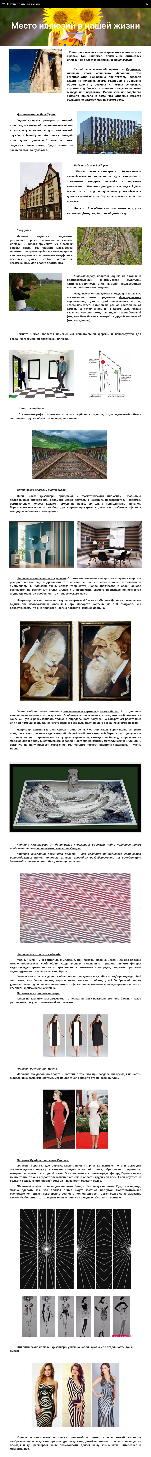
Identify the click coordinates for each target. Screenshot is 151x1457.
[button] (3, 4)
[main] (75, 27)
